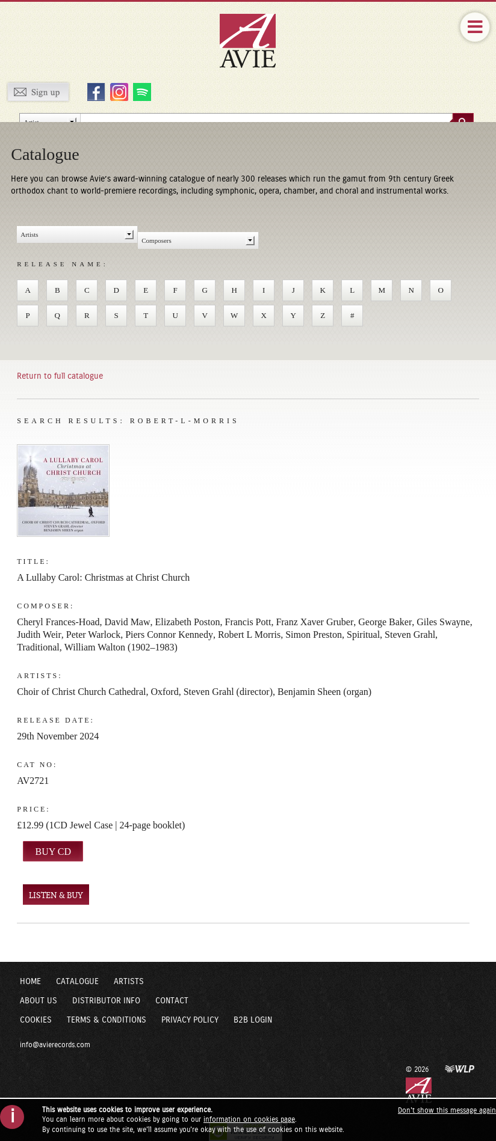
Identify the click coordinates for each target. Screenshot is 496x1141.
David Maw (127, 622)
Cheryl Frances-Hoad (58, 622)
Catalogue (77, 981)
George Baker (385, 622)
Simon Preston (313, 634)
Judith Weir (39, 634)
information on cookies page (249, 1119)
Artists (129, 981)
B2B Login (253, 1020)
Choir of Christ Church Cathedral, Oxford (97, 692)
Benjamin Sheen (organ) (324, 692)
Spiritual (363, 634)
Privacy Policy (190, 1020)
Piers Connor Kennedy (169, 634)
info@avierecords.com (55, 1044)
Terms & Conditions (106, 1020)
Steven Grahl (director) (228, 692)
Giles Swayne (443, 622)
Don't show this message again (447, 1110)
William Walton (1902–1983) (121, 647)
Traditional (38, 647)
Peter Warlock (93, 634)
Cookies (36, 1020)
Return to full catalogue (60, 376)
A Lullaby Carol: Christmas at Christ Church (103, 577)
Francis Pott (248, 622)
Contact (171, 1001)
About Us (38, 1001)
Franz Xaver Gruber (314, 622)
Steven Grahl (410, 634)
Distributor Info (106, 1001)
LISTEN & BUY (56, 895)
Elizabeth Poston (187, 622)
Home (30, 981)
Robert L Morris (249, 634)
